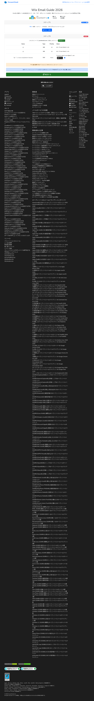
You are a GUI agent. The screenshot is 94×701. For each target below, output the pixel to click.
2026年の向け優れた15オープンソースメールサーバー (48, 406)
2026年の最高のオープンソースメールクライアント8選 (49, 528)
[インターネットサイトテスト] (12, 668)
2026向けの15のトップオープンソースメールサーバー (49, 645)
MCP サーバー (36, 162)
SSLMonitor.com (8, 261)
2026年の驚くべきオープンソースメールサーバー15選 (50, 519)
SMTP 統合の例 (8, 111)
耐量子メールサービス (38, 182)
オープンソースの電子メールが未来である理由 (45, 197)
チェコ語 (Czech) (83, 97)
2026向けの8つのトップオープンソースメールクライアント (49, 649)
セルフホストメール (37, 102)
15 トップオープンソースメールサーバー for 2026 (48, 297)
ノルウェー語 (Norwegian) (82, 125)
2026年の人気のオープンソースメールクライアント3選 (49, 619)
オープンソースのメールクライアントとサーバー (49, 200)
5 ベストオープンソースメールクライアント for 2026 (50, 294)
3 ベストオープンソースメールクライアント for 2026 (49, 370)
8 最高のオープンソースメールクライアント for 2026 (49, 343)
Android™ (8, 98)
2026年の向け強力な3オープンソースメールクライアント (50, 454)
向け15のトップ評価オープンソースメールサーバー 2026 (48, 216)
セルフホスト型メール (38, 169)
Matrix (72, 103)
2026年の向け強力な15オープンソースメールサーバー (49, 451)
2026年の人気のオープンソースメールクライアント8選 (50, 535)
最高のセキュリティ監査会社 (40, 142)
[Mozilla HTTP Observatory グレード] (24, 664)
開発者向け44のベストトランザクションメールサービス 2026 (49, 122)
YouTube (72, 105)
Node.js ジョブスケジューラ (40, 177)
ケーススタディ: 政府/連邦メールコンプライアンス (46, 146)
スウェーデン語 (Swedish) (82, 136)
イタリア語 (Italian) (83, 120)
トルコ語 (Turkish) (83, 140)
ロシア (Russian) (83, 132)
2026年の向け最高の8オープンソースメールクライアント (49, 434)
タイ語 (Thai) (82, 139)
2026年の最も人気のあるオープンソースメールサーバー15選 (50, 572)
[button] (64, 57)
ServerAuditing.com (9, 257)
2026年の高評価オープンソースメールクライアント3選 (49, 568)
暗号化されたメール (68, 2)
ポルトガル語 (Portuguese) (82, 130)
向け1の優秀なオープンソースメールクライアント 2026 (49, 253)
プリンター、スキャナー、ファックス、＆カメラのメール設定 (17, 119)
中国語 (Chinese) (83, 96)
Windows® (7, 96)
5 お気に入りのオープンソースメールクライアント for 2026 (49, 350)
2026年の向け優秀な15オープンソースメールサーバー (49, 410)
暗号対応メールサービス (39, 168)
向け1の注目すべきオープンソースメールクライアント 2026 (49, 260)
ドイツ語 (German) (83, 110)
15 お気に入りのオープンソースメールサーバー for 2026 (49, 278)
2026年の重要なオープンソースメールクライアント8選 (50, 542)
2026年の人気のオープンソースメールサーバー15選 (49, 531)
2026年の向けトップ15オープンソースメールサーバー (49, 464)
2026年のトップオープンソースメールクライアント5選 (49, 561)
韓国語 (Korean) (82, 123)
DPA (70, 125)
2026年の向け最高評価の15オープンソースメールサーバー (49, 394)
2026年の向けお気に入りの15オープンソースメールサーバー (49, 438)
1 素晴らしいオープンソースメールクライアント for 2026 (48, 267)
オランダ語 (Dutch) (83, 102)
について (71, 116)
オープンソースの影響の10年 (40, 133)
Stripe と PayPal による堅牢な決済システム (44, 191)
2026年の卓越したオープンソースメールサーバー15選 (48, 589)
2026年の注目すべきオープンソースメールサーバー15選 (49, 511)
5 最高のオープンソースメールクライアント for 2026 (49, 275)
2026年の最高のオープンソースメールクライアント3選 (49, 553)
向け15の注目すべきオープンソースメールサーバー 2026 (49, 256)
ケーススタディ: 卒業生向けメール (41, 147)
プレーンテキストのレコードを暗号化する (17, 250)
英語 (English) (82, 104)
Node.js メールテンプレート (40, 175)
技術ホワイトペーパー (38, 94)
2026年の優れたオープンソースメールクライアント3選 (50, 596)
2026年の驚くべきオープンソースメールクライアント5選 (50, 607)
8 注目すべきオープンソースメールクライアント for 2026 (48, 332)
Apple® (6, 94)
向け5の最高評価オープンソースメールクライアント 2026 (49, 234)
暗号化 (60, 58)
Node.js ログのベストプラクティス (41, 140)
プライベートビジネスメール (12, 241)
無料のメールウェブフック (39, 100)
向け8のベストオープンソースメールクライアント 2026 (49, 205)
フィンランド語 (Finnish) (82, 106)
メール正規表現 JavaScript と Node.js (42, 158)
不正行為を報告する (73, 128)
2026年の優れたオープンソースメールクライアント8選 (49, 509)
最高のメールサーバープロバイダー (42, 138)
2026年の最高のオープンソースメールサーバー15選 (49, 525)
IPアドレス (35, 96)
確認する (61, 40)
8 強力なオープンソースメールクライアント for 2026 (49, 290)
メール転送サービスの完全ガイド (41, 164)
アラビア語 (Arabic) (83, 94)
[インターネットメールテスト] (28, 668)
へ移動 (85, 22)
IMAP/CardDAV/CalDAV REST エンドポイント (45, 153)
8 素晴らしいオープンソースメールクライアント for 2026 (49, 337)
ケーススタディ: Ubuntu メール (41, 149)
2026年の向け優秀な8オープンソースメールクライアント (49, 414)
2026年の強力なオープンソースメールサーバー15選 (48, 545)
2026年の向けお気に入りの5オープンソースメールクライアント (49, 442)
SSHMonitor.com (9, 259)
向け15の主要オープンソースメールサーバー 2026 (49, 238)
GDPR (71, 124)
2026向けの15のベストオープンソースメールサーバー (49, 638)
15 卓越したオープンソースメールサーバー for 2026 (49, 320)
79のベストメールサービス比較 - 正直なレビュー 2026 (47, 113)
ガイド (6, 108)
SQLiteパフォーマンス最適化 (40, 186)
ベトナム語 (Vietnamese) (82, 146)
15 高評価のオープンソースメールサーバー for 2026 (49, 303)
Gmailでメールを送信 (10, 114)
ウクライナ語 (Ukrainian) (82, 143)
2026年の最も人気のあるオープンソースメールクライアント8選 (50, 575)
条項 (70, 122)
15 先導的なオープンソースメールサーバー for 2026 (49, 316)
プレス (71, 131)
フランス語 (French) (83, 108)
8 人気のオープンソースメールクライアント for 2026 (49, 309)
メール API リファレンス (39, 98)
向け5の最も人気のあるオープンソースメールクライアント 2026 (49, 227)
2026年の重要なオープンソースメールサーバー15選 (49, 539)
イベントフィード (73, 113)
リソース (7, 239)
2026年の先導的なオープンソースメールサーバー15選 (49, 584)
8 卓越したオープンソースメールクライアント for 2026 (48, 322)
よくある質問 (86, 2)
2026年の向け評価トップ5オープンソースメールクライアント (49, 383)
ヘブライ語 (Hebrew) (84, 112)
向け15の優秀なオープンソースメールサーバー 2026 (49, 250)
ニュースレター (73, 97)
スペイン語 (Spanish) (84, 134)
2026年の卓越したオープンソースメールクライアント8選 (49, 591)
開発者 (34, 92)
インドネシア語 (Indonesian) (82, 117)
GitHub (72, 100)
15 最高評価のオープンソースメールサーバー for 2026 (49, 311)
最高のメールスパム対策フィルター (42, 136)
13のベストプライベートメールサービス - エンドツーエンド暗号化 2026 (49, 115)
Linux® (7, 100)
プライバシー (78, 2)
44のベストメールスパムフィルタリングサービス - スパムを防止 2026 (49, 126)
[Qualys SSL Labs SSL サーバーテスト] (10, 664)
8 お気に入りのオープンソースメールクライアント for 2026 (48, 282)
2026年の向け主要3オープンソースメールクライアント (49, 403)
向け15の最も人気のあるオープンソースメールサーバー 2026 (49, 223)
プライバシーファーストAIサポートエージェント (45, 144)
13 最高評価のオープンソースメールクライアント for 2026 (49, 313)
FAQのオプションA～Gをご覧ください (61, 69)
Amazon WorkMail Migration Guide (42, 135)
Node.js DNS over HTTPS (39, 173)
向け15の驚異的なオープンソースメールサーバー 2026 (49, 264)
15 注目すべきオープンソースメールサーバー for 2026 (49, 329)
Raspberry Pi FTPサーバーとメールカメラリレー (17, 123)
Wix (31, 26)
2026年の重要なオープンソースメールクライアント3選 (49, 627)
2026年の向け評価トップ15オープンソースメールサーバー (49, 379)
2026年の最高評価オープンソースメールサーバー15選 (50, 578)
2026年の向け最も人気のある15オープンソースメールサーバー (49, 478)
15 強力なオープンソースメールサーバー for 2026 (48, 289)
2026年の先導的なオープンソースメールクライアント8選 (49, 586)
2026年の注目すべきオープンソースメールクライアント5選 (49, 601)
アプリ (6, 92)
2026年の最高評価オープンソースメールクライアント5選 (49, 581)
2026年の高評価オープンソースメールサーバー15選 (49, 564)
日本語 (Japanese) (83, 121)
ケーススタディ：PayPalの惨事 (41, 180)
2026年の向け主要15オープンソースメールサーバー (50, 400)
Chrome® (8, 103)
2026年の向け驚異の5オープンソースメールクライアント (49, 429)
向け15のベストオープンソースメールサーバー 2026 (49, 202)
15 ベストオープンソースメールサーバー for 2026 (49, 292)
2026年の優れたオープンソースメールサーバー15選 (50, 593)
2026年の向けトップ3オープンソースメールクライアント (50, 376)
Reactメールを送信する (38, 188)
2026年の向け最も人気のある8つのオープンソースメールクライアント (49, 390)
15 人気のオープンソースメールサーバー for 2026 (48, 307)
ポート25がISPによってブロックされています (17, 235)
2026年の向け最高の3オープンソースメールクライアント (50, 460)
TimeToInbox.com (9, 256)
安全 (70, 118)
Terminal (7, 105)
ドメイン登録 (8, 248)
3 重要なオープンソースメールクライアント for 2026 (49, 287)
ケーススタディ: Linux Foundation (41, 151)
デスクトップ (9, 102)
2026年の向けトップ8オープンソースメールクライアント (49, 467)
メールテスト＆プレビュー (39, 160)
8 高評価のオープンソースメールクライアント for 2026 (50, 305)
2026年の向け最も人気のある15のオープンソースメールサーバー (50, 387)
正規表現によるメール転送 (39, 105)
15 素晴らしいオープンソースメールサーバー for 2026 (50, 334)
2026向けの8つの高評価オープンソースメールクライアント (50, 656)
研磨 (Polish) (82, 128)
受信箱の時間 (8, 245)
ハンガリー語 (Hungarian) (82, 114)
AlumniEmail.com (9, 254)
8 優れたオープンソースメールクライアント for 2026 (49, 327)
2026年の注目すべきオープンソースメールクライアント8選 (49, 515)
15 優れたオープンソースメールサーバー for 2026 (48, 325)
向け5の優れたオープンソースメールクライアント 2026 (49, 247)
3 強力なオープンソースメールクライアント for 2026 (47, 365)
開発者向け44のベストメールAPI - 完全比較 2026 (46, 124)
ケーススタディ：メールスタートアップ (43, 190)
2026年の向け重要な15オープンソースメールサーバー (50, 444)
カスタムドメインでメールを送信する (14, 113)
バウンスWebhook (37, 103)
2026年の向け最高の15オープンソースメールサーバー (49, 432)
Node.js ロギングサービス (39, 179)
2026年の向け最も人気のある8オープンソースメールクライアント (49, 482)
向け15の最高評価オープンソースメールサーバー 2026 (49, 231)
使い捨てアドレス (9, 246)
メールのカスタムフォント (39, 155)
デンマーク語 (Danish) (82, 99)
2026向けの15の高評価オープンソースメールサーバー (49, 652)
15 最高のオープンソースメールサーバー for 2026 (48, 271)
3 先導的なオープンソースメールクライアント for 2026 (49, 318)
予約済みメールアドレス (11, 252)
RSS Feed (72, 107)
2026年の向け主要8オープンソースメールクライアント (49, 497)
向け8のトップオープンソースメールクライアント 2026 (49, 212)
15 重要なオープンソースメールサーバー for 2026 (48, 285)
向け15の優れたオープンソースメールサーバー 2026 (50, 245)
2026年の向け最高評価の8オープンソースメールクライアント (50, 398)
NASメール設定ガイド (10, 116)
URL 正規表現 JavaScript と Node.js (42, 195)
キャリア (71, 133)
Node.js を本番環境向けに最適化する (42, 166)
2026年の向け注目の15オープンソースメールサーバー (50, 418)
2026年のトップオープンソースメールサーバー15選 (49, 557)
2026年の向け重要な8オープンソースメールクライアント (49, 447)
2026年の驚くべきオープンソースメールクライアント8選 (50, 522)
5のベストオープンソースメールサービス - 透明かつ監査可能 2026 (49, 119)
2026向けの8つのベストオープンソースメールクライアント (50, 641)
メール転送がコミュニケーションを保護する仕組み (46, 193)
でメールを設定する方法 (14, 125)
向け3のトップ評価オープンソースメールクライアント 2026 (49, 220)
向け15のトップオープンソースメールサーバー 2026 (48, 209)
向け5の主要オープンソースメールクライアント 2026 (49, 242)
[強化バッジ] (7, 676)
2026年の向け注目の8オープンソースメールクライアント (49, 421)
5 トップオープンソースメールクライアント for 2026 (49, 300)
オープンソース (36, 107)
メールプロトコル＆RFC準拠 (40, 157)
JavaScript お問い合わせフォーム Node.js (43, 171)
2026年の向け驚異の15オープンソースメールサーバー (49, 425)
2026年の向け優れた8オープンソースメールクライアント (49, 408)
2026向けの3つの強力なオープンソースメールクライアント (49, 634)
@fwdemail (73, 102)
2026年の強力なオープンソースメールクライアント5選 (49, 547)
